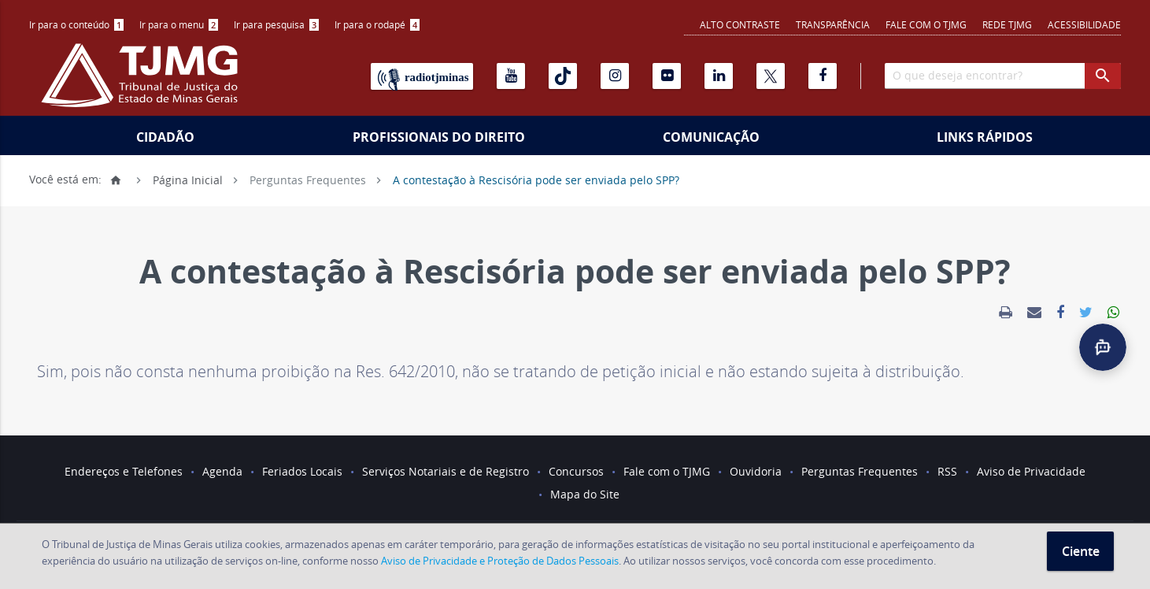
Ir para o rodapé (377, 24)
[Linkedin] (718, 76)
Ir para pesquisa (276, 24)
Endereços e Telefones (124, 471)
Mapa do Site (584, 494)
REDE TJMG (1007, 24)
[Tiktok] (563, 76)
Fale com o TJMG (926, 24)
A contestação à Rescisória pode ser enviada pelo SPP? (536, 179)
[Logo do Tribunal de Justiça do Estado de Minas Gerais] (143, 83)
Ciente (1081, 551)
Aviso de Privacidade (1031, 471)
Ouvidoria (756, 471)
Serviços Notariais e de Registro (445, 471)
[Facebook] (822, 76)
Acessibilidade (1084, 24)
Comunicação (711, 137)
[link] (1005, 313)
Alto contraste (740, 24)
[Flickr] (667, 76)
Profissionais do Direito (439, 137)
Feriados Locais (302, 471)
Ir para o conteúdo (76, 24)
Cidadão (165, 137)
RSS (947, 471)
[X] (770, 76)
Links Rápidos (985, 137)
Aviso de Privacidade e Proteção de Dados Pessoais (500, 561)
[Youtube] (511, 76)
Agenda (222, 471)
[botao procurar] (1103, 76)
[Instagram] (615, 76)
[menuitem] (76, 24)
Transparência (833, 24)
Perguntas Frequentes (308, 179)
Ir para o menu (178, 24)
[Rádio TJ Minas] (422, 76)
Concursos (576, 471)
